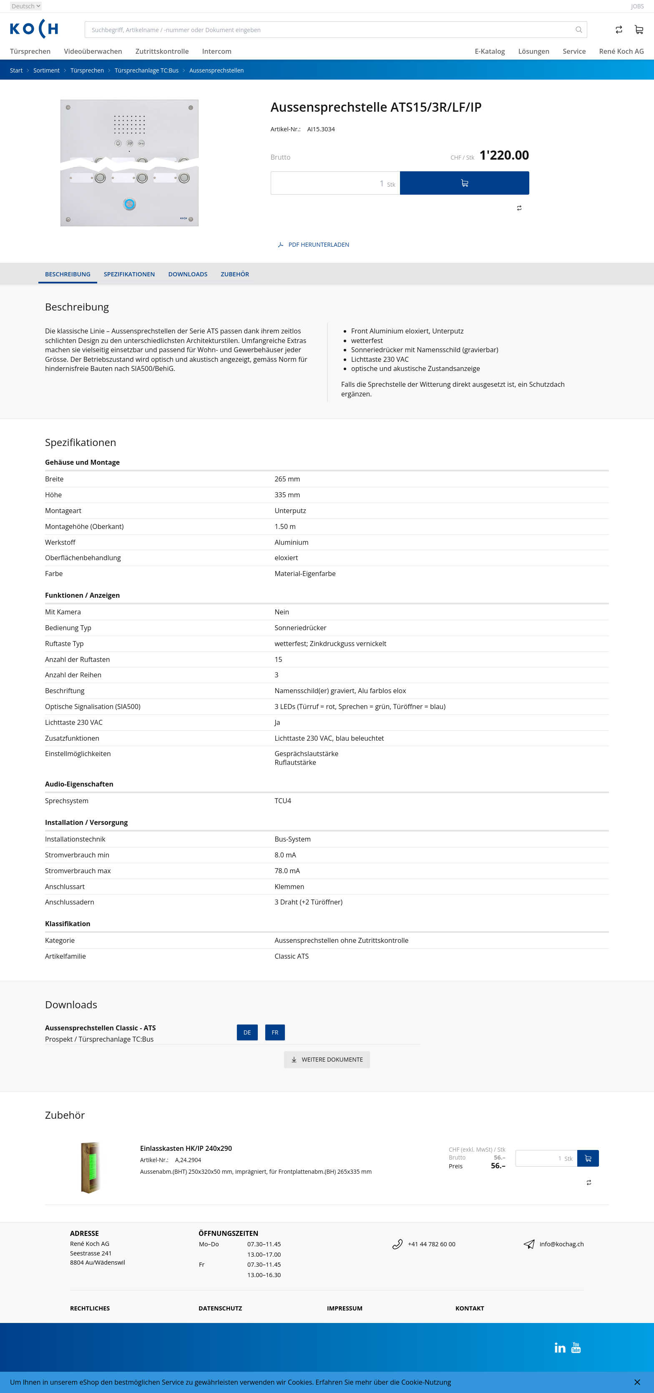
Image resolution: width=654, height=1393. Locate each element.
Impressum (344, 1308)
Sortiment (46, 70)
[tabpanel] (129, 163)
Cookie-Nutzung (426, 1382)
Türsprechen (87, 70)
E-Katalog (490, 51)
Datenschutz (220, 1308)
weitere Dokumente (327, 1059)
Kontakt (469, 1308)
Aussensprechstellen (216, 70)
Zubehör (235, 274)
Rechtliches (90, 1308)
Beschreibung (68, 274)
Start (16, 70)
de (247, 1032)
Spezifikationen (129, 274)
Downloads (188, 274)
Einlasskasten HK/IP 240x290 (186, 1148)
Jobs (637, 6)
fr (275, 1032)
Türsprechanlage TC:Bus (147, 70)
